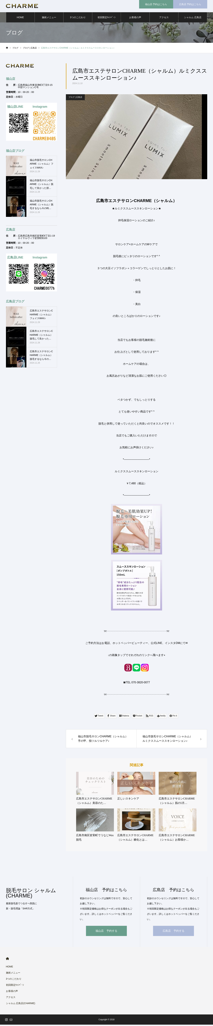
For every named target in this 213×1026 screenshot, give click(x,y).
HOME (20, 18)
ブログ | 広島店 (75, 98)
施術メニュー (49, 18)
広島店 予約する (173, 932)
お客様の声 (135, 18)
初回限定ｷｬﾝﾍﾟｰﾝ (106, 18)
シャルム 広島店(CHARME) (192, 20)
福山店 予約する (106, 932)
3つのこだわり (78, 18)
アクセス (164, 18)
